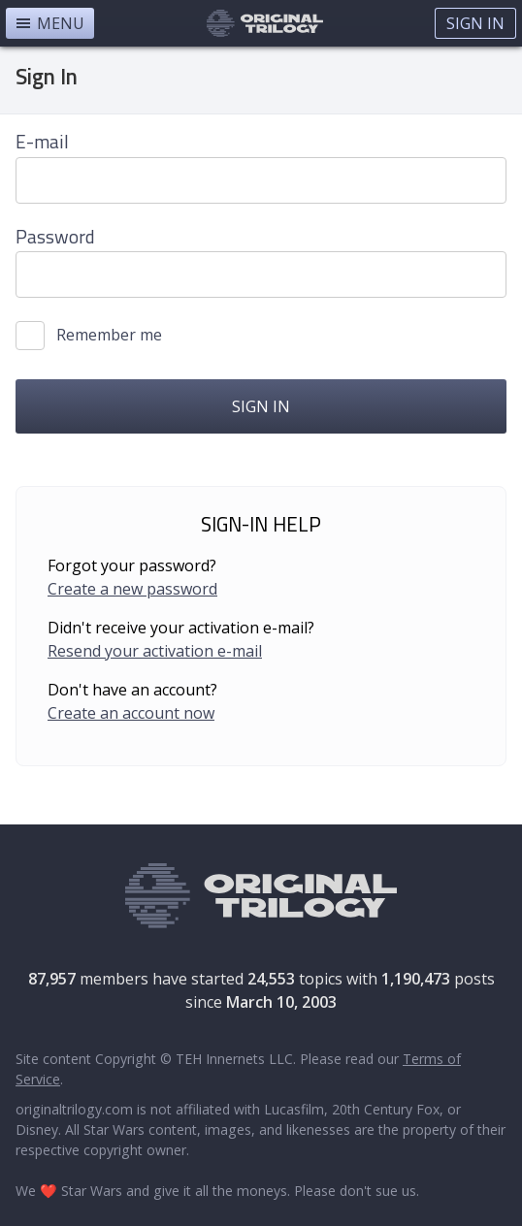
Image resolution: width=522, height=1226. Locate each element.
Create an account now (131, 713)
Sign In (475, 23)
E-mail (42, 141)
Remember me (109, 335)
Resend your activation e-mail (155, 650)
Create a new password (132, 588)
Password (55, 236)
